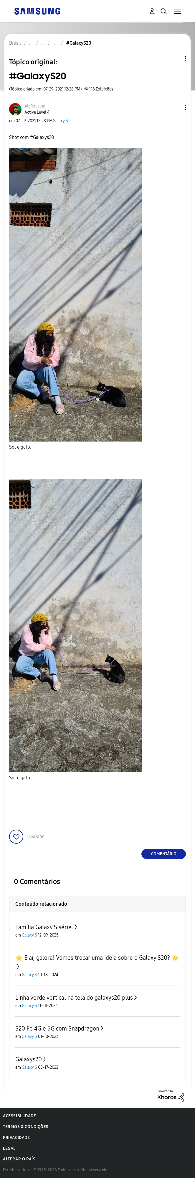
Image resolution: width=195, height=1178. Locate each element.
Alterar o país (19, 1159)
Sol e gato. (20, 447)
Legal (9, 1148)
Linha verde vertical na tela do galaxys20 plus (74, 997)
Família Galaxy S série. (44, 927)
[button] (175, 107)
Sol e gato (19, 778)
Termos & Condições (26, 1126)
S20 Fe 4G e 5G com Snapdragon (57, 1028)
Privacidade (16, 1137)
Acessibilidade (19, 1115)
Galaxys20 (28, 1059)
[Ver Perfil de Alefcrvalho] (34, 106)
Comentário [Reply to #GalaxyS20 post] (163, 853)
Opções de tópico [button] (175, 58)
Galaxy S (60, 120)
